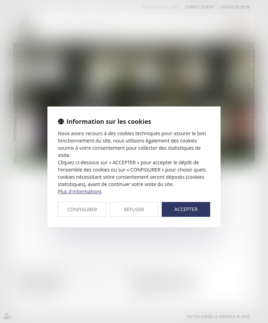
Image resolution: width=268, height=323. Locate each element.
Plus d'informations (79, 191)
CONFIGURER (82, 209)
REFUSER (134, 209)
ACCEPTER (186, 209)
